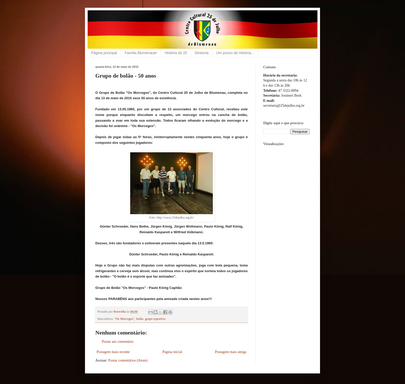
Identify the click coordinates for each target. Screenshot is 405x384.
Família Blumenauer (141, 53)
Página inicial (172, 352)
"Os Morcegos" (124, 319)
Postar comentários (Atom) (127, 360)
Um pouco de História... (235, 53)
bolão (139, 319)
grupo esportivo (155, 319)
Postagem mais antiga (230, 352)
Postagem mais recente (113, 352)
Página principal (104, 53)
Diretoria (201, 53)
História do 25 (176, 53)
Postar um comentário (118, 342)
